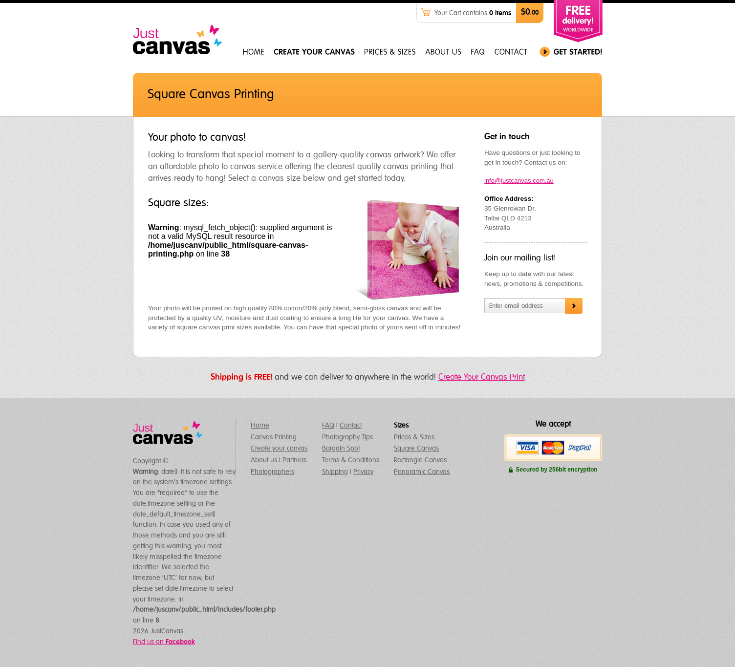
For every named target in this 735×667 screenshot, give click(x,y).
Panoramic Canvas (422, 472)
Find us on (164, 642)
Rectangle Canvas (420, 460)
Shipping (335, 472)
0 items (500, 13)
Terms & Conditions (350, 460)
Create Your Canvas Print (481, 377)
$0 (530, 12)
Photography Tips (347, 437)
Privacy (363, 472)
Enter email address (516, 306)
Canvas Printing (274, 437)
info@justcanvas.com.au (519, 180)
